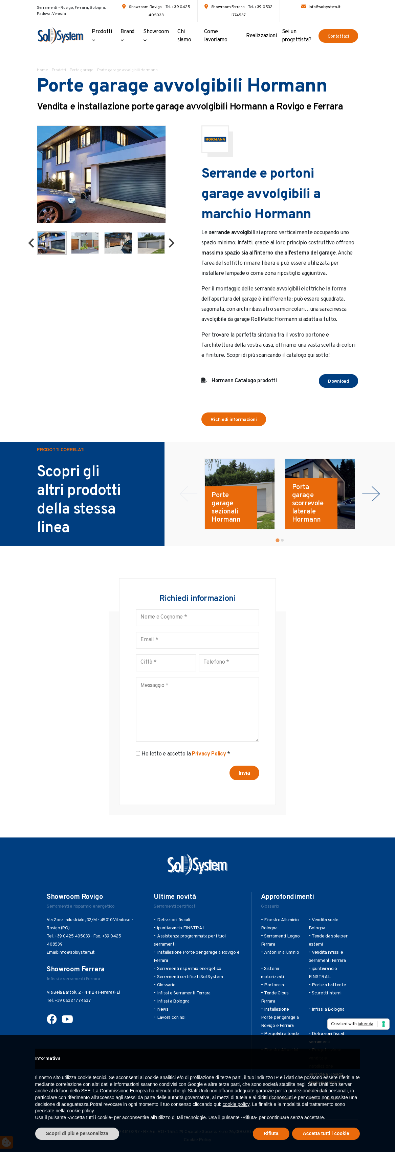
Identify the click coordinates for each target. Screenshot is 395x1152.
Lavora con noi (171, 1017)
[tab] (277, 540)
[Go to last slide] (31, 243)
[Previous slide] (188, 494)
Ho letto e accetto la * (185, 754)
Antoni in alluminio (281, 952)
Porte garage (81, 70)
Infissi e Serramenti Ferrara (184, 993)
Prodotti (102, 31)
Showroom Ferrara (228, 7)
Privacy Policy (209, 754)
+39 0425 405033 (72, 936)
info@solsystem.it (324, 7)
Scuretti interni (327, 993)
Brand (127, 31)
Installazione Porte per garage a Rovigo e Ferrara (280, 1018)
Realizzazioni (261, 36)
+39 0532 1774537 (72, 1001)
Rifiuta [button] (271, 1133)
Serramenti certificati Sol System (190, 977)
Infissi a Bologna (173, 1001)
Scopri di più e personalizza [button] (77, 1133)
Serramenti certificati (175, 906)
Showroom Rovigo (145, 7)
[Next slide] (170, 243)
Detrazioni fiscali (173, 920)
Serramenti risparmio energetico (189, 969)
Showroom (156, 31)
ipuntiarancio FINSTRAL (181, 928)
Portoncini (274, 985)
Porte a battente (329, 985)
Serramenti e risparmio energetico (81, 906)
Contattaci (338, 36)
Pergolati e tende (281, 1034)
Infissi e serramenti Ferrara (73, 979)
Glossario (166, 985)
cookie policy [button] (236, 1104)
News (163, 1009)
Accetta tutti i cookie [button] (326, 1133)
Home (42, 70)
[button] (52, 243)
